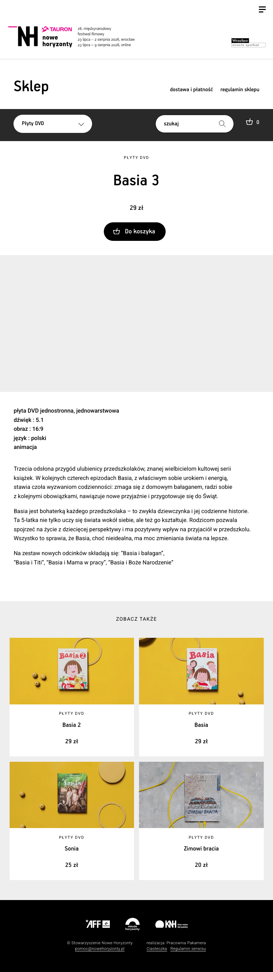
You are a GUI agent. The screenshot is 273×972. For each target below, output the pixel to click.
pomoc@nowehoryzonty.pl (99, 948)
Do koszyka (140, 231)
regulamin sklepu (239, 90)
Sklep (31, 86)
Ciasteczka (156, 948)
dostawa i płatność (191, 90)
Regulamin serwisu (188, 948)
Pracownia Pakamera (186, 943)
